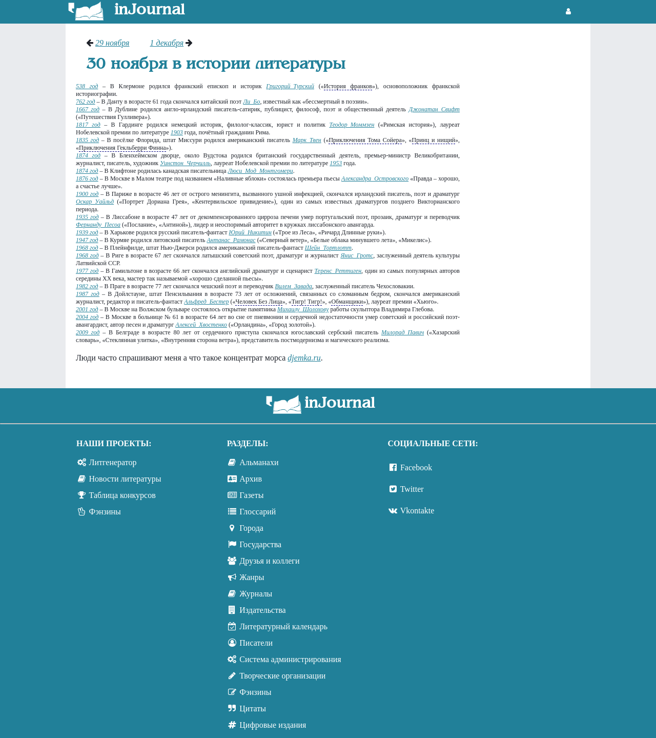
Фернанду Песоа (98, 224)
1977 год (87, 270)
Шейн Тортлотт (328, 247)
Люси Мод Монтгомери (260, 170)
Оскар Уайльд (95, 201)
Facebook (416, 467)
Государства (260, 544)
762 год (85, 101)
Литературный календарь (283, 626)
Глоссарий (257, 511)
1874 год (88, 155)
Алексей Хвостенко (201, 324)
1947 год (87, 240)
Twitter (412, 489)
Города (251, 528)
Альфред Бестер (206, 301)
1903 (177, 132)
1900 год (87, 193)
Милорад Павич (402, 332)
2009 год (87, 332)
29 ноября (112, 42)
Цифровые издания (272, 725)
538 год (87, 86)
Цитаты (252, 708)
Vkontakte (417, 510)
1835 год (87, 140)
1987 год (87, 293)
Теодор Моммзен (351, 124)
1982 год (87, 286)
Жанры (251, 577)
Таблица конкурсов (122, 495)
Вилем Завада (293, 286)
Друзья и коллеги (269, 560)
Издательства (262, 610)
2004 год (87, 317)
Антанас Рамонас (231, 240)
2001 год (87, 309)
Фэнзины (105, 511)
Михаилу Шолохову (303, 309)
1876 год (87, 178)
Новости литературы (125, 478)
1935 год (87, 217)
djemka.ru (304, 357)
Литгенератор (113, 462)
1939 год (87, 232)
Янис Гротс (356, 255)
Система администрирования (290, 659)
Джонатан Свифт (434, 109)
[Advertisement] (530, 192)
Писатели (256, 643)
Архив (250, 478)
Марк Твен (307, 140)
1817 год (88, 124)
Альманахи (258, 462)
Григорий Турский (290, 86)
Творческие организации (282, 675)
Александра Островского (374, 178)
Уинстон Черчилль (185, 163)
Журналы (255, 593)
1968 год (87, 247)
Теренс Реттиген (338, 270)
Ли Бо (251, 101)
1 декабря (166, 42)
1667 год (87, 109)
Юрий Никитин (250, 232)
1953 (336, 163)
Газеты (251, 495)
